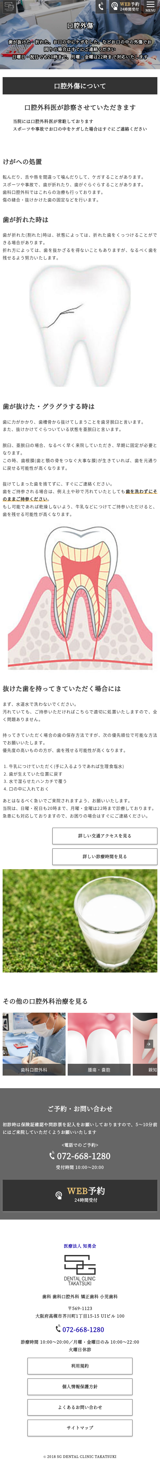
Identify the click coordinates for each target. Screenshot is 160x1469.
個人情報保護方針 (80, 1386)
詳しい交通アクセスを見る (105, 836)
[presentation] (148, 1044)
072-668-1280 (80, 1155)
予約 (86, 1195)
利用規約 (80, 1366)
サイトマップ (80, 1428)
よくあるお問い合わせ (80, 1407)
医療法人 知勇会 (80, 1246)
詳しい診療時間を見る (105, 856)
